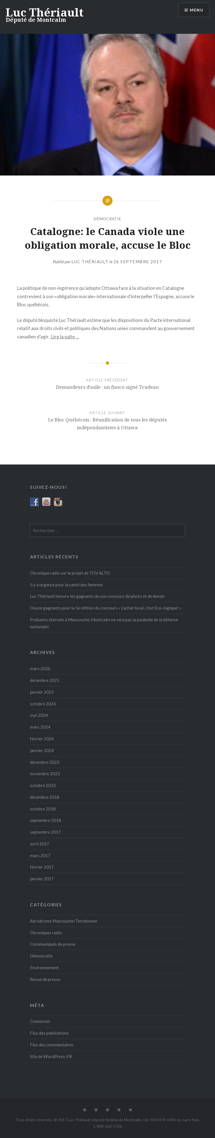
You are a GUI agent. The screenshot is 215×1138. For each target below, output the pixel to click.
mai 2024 (39, 715)
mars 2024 (40, 726)
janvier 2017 (42, 878)
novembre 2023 (45, 773)
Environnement (44, 967)
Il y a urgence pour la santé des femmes (66, 584)
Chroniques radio (46, 932)
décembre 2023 (44, 762)
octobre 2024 (43, 703)
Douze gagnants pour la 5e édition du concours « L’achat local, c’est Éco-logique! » (106, 607)
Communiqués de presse (52, 944)
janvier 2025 (42, 691)
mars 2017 (40, 855)
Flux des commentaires (51, 1044)
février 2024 (42, 738)
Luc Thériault (44, 12)
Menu (196, 10)
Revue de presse (45, 979)
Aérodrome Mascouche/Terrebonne (63, 920)
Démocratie (107, 219)
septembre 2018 (45, 820)
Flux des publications (49, 1032)
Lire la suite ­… (64, 337)
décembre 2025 (44, 680)
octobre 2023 (43, 785)
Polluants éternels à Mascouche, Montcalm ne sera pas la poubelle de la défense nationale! (104, 623)
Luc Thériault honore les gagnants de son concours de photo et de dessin (97, 596)
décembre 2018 (44, 797)
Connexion (40, 1021)
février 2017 (42, 866)
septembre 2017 (45, 831)
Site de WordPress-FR (51, 1056)
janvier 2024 (42, 750)
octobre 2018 (43, 808)
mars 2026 (40, 668)
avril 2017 (39, 843)
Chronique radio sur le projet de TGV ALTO (70, 572)
